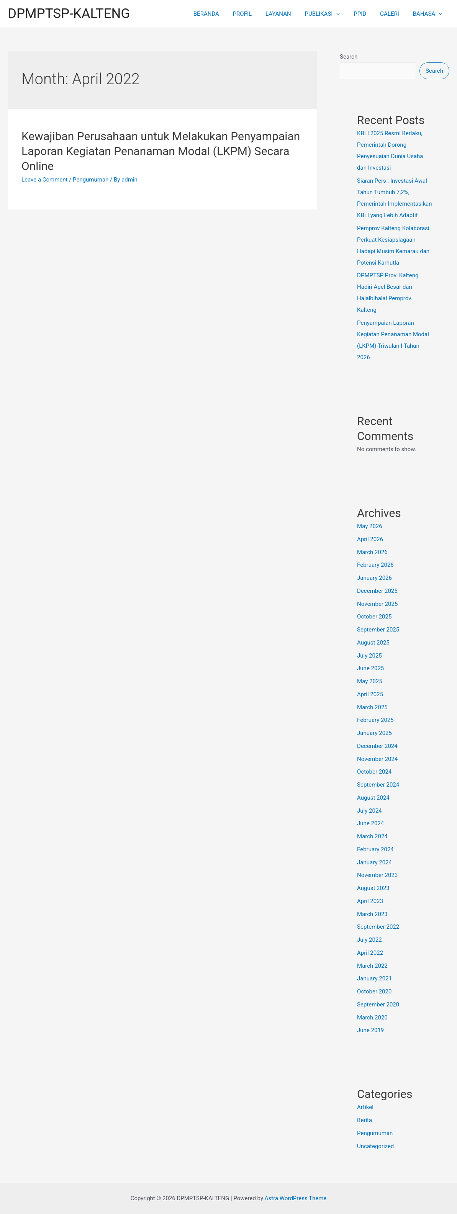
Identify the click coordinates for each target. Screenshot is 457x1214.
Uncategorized (375, 1146)
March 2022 (372, 965)
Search (348, 56)
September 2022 (378, 926)
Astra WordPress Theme (296, 1198)
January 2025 (374, 733)
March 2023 (372, 914)
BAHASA (429, 13)
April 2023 (370, 901)
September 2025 (378, 629)
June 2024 (370, 823)
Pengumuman (90, 179)
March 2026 (372, 552)
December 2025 (377, 590)
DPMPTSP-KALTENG (69, 13)
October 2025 (374, 616)
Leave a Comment (44, 179)
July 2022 (369, 939)
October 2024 (374, 771)
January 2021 (374, 978)
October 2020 (374, 991)
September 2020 (378, 1004)
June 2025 (370, 668)
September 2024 (378, 784)
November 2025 (377, 603)
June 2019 (370, 1030)
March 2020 (372, 1017)
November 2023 (377, 875)
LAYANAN (288, 13)
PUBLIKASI (330, 13)
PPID (365, 13)
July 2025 (369, 655)
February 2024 (375, 849)
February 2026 (375, 564)
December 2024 (377, 746)
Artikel (365, 1107)
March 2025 (372, 707)
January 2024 (374, 862)
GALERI (393, 13)
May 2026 (369, 526)
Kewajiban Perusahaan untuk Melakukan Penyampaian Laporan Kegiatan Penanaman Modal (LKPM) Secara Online (160, 151)
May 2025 (369, 681)
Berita (364, 1120)
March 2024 (372, 836)
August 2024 (373, 797)
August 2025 (373, 642)
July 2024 (369, 810)
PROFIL (254, 13)
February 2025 (375, 720)
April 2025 (370, 694)
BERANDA (221, 13)
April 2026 (370, 539)
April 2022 (370, 952)
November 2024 (377, 759)
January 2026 (374, 577)
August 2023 (373, 888)
